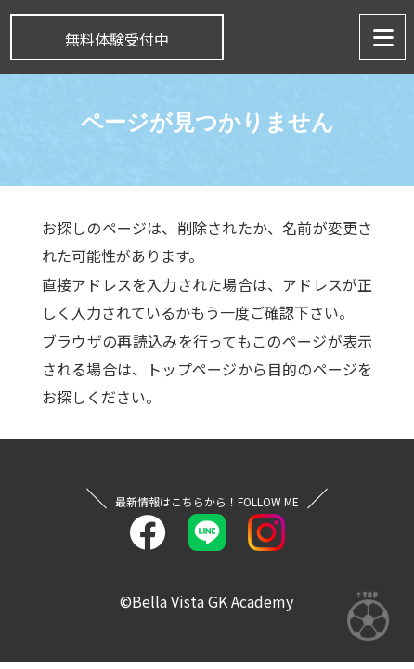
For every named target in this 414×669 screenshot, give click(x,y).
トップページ (192, 369)
